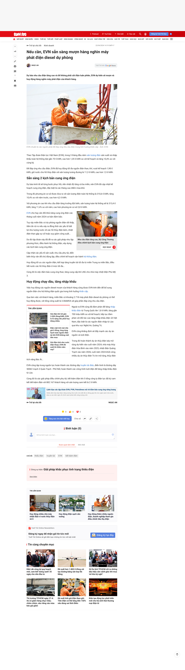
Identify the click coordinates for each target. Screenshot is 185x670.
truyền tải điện (87, 365)
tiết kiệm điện (71, 456)
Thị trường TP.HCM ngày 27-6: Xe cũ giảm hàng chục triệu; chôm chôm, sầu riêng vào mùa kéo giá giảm (40, 602)
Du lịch (90, 39)
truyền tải (51, 456)
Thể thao (124, 39)
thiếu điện (39, 456)
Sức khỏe (149, 39)
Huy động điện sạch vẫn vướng (69, 515)
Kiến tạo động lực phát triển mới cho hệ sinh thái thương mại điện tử (101, 600)
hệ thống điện (90, 256)
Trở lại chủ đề (34, 45)
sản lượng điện (94, 155)
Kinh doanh (68, 39)
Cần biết (119, 34)
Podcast (94, 34)
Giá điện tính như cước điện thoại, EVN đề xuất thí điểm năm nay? (60, 344)
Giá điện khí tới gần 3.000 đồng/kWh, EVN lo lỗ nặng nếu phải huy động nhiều (60, 317)
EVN (29, 213)
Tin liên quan (35, 491)
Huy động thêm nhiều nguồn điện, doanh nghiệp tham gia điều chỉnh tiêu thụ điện (100, 516)
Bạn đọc (165, 39)
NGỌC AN (35, 65)
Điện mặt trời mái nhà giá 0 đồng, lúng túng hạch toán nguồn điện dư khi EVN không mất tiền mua (59, 333)
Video (36, 39)
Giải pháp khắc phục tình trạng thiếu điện (69, 469)
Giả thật (157, 39)
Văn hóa (110, 39)
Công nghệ (78, 39)
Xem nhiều (29, 39)
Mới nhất (20, 39)
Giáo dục (133, 39)
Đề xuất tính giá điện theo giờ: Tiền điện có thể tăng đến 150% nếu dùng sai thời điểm (72, 600)
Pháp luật (59, 39)
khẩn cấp (83, 291)
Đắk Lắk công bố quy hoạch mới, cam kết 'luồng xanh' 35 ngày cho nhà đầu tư (39, 571)
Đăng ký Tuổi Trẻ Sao (158, 34)
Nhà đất (141, 39)
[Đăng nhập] (145, 34)
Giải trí (117, 39)
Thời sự (43, 39)
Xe (85, 39)
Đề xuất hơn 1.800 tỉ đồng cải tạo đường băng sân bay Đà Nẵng (71, 571)
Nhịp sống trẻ (99, 39)
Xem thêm (33, 477)
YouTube (106, 34)
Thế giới (50, 39)
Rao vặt (131, 34)
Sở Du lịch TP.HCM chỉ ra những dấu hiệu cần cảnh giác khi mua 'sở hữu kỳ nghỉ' (103, 571)
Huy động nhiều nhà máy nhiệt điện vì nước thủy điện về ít (42, 516)
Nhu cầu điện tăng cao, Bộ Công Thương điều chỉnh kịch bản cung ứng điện (96, 241)
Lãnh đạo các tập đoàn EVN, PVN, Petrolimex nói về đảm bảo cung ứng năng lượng (81, 389)
